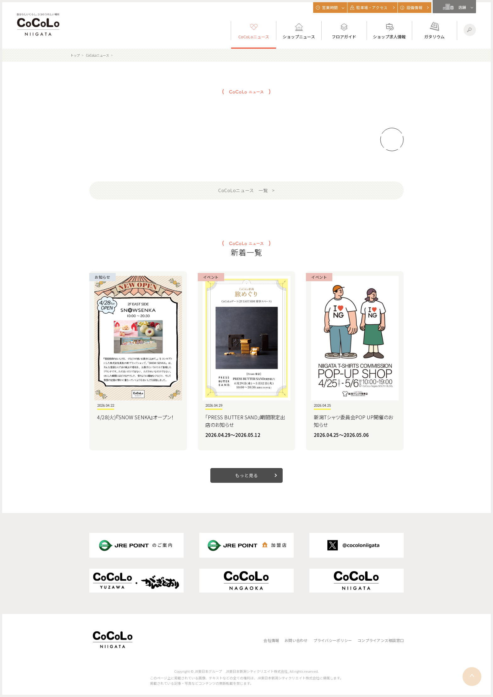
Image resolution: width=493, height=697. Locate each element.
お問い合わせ (296, 640)
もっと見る (246, 475)
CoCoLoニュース (97, 55)
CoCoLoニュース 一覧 (243, 190)
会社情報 (271, 640)
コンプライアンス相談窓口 (380, 640)
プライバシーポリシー (332, 640)
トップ (75, 55)
